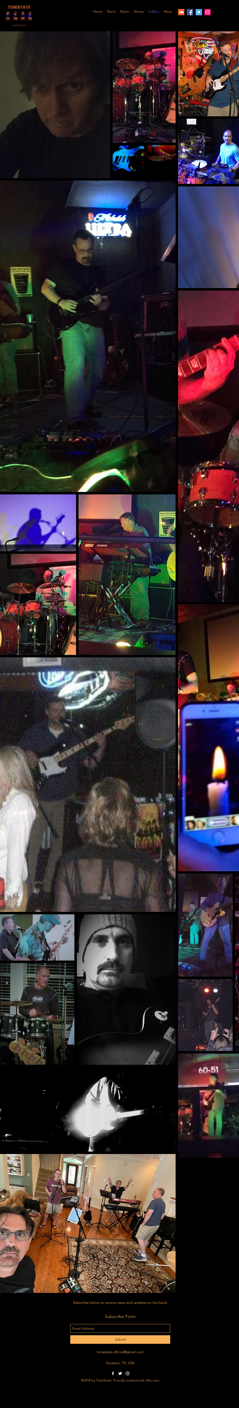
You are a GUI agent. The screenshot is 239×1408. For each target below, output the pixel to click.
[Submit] (120, 1339)
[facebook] (190, 12)
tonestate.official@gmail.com (120, 1352)
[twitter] (199, 12)
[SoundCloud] (181, 12)
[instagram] (207, 12)
